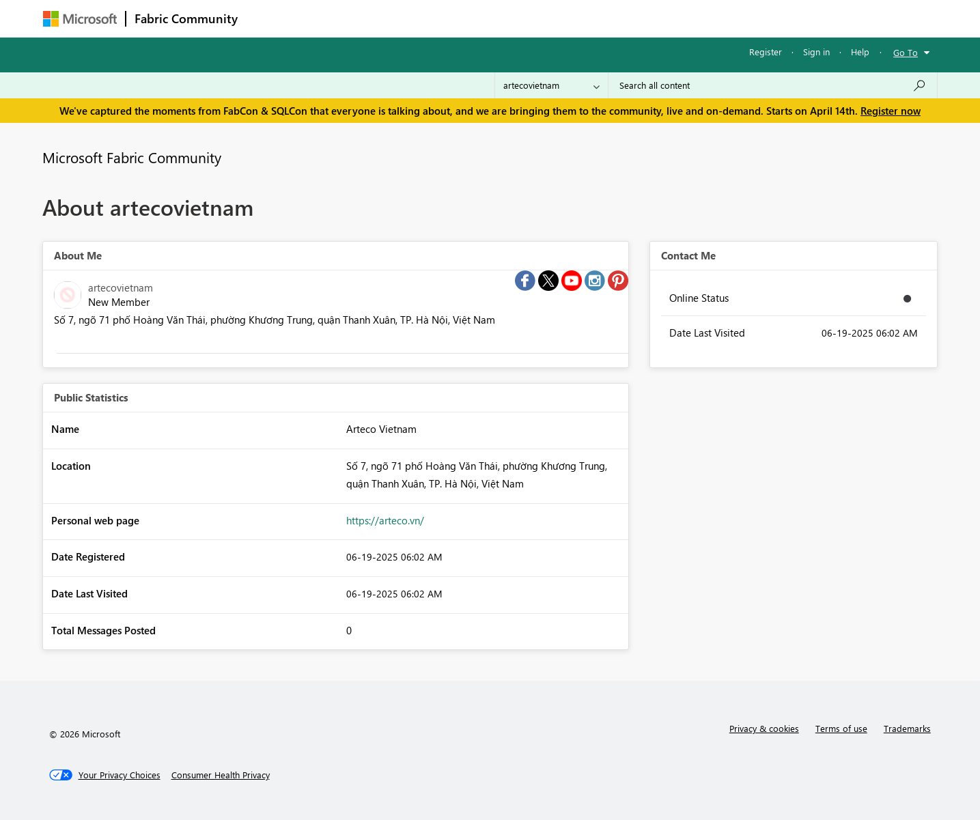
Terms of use (841, 728)
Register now (890, 110)
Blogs (507, 18)
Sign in (816, 51)
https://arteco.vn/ (385, 520)
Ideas (384, 18)
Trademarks (907, 728)
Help (860, 51)
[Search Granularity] (551, 85)
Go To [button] (905, 52)
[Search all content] (773, 85)
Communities (445, 18)
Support (617, 18)
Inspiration (329, 18)
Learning (559, 18)
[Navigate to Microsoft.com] (80, 19)
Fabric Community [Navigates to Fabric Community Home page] (186, 18)
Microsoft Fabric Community (131, 157)
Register (765, 51)
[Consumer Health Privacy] (220, 775)
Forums (268, 18)
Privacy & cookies (764, 728)
